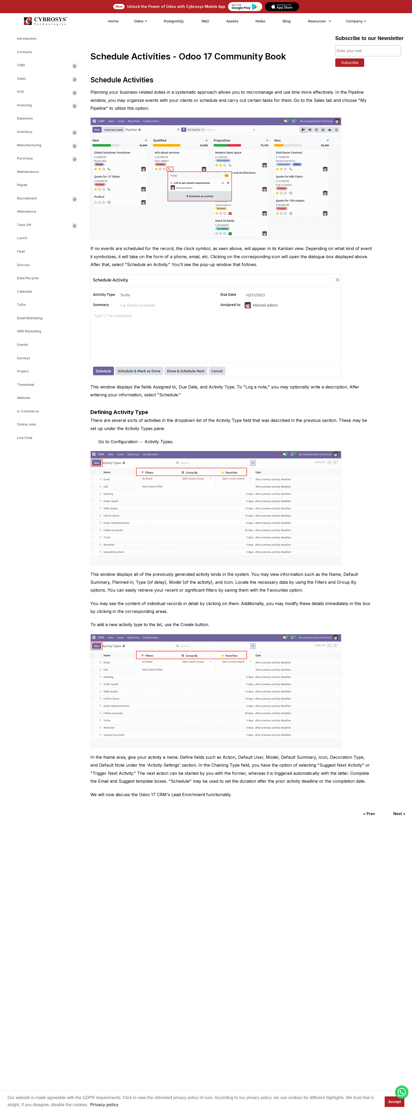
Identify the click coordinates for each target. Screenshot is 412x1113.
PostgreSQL (173, 21)
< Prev (369, 813)
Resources (316, 21)
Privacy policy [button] (104, 1104)
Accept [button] (394, 1102)
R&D (205, 21)
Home (112, 21)
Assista (232, 21)
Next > (399, 813)
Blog (286, 21)
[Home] (45, 21)
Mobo (260, 21)
